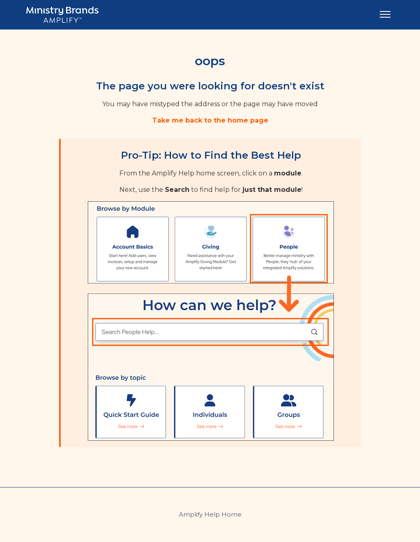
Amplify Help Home (210, 514)
